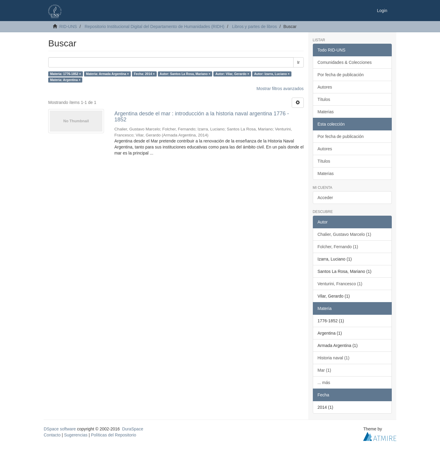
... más (324, 382)
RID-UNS (68, 26)
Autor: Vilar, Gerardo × (232, 74)
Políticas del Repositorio (113, 435)
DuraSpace (132, 429)
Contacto (52, 435)
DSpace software (60, 429)
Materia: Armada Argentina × (107, 74)
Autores (325, 87)
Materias (326, 111)
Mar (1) (324, 370)
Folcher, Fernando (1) (338, 246)
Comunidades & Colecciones (345, 62)
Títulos (324, 99)
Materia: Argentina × (65, 80)
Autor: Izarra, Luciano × (272, 74)
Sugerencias (75, 435)
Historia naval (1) (334, 357)
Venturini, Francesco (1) (340, 283)
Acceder (325, 197)
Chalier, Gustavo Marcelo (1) (344, 234)
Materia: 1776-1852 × (65, 74)
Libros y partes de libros (254, 26)
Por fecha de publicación (341, 74)
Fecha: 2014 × (144, 74)
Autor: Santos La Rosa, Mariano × (185, 74)
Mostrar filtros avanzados (279, 88)
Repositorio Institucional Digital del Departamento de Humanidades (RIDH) (155, 26)
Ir (298, 62)
